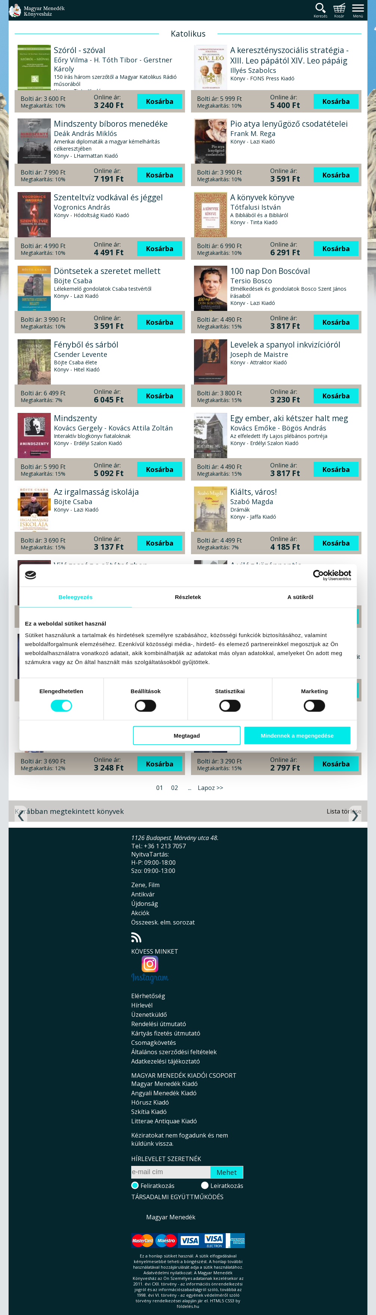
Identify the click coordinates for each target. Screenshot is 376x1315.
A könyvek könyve (262, 197)
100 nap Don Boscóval (270, 271)
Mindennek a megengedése (297, 735)
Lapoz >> (210, 788)
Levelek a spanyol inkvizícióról (285, 344)
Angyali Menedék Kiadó (164, 1093)
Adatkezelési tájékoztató (165, 1061)
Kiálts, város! (253, 492)
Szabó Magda (251, 501)
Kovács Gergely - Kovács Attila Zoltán (113, 427)
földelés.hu (188, 1306)
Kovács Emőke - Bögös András (278, 427)
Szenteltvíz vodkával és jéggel (108, 197)
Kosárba (159, 101)
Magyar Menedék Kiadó (164, 1084)
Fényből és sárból (86, 344)
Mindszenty (75, 418)
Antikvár (143, 894)
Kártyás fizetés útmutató (165, 1033)
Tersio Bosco (251, 280)
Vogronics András (82, 207)
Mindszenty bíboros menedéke (111, 123)
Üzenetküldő (149, 1014)
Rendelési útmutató (158, 1024)
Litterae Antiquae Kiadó (164, 1121)
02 (174, 788)
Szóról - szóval (79, 50)
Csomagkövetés (153, 1042)
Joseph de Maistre (259, 354)
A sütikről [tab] (300, 596)
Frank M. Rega (252, 133)
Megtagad (187, 735)
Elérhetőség (148, 996)
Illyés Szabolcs (253, 70)
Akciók (140, 913)
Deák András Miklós (85, 133)
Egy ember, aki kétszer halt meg (289, 418)
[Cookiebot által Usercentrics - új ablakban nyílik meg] (318, 575)
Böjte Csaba (73, 280)
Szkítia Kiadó (149, 1112)
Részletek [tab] (188, 596)
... (189, 788)
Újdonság (144, 903)
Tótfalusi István (255, 207)
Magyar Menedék (170, 1217)
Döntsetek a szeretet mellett (107, 271)
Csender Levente (80, 354)
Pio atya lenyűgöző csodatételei (289, 123)
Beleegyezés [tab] (76, 596)
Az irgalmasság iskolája (96, 492)
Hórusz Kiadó (150, 1102)
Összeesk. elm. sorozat (163, 922)
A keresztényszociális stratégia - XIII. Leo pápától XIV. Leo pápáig (289, 55)
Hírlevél (141, 1005)
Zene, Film (145, 885)
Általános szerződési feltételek (174, 1052)
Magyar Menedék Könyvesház (37, 14)
